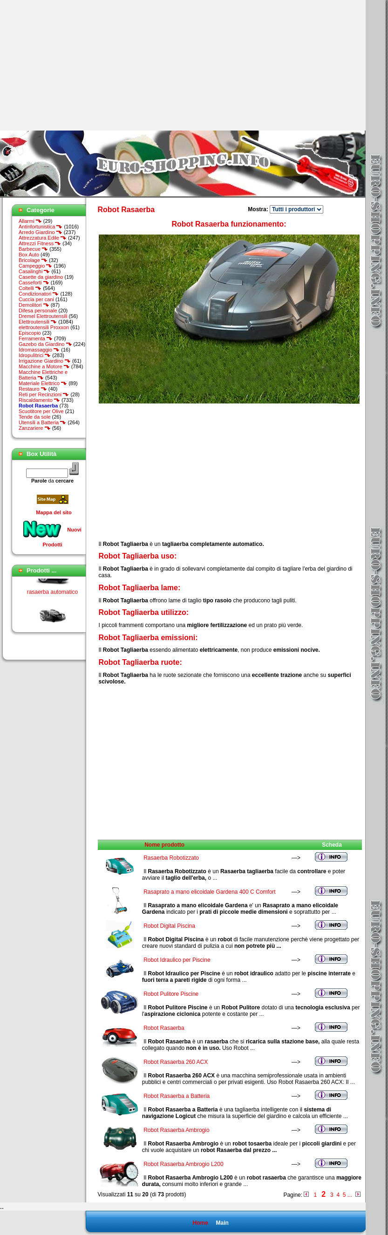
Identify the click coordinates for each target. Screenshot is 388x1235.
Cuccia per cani (36, 299)
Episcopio (30, 333)
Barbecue (33, 249)
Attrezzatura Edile (43, 238)
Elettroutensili (38, 321)
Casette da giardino (41, 277)
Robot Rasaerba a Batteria (176, 1096)
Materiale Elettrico (43, 383)
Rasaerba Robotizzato (171, 858)
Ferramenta (36, 338)
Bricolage (33, 260)
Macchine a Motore (44, 366)
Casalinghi (34, 271)
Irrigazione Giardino (45, 361)
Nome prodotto (164, 845)
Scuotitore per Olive (41, 411)
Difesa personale (38, 310)
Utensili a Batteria (42, 422)
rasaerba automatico (52, 595)
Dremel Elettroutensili (43, 316)
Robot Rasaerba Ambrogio (176, 1130)
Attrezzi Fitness (40, 243)
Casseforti (34, 282)
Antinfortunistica (40, 226)
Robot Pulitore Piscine (170, 994)
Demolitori (34, 305)
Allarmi (30, 221)
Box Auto (29, 254)
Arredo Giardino (40, 232)
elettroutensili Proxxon (44, 327)
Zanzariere (35, 428)
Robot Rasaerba (163, 1028)
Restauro (33, 389)
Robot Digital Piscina (169, 926)
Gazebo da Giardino (45, 344)
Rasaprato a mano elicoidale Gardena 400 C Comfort (209, 892)
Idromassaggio (39, 349)
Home (200, 1223)
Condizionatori (39, 294)
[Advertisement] (78, 65)
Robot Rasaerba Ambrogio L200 (183, 1164)
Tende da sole (35, 417)
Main (222, 1223)
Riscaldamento (39, 400)
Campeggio (35, 266)
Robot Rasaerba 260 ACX (175, 1062)
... (349, 1195)
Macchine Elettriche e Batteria (43, 374)
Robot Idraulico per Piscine (176, 960)
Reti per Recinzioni (44, 394)
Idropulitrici (35, 355)
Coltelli (30, 288)
